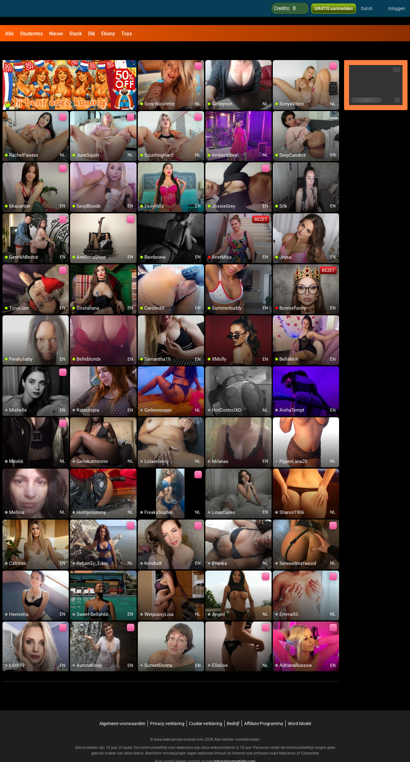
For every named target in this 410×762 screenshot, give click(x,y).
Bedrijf (233, 708)
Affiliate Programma (263, 708)
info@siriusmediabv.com (235, 746)
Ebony (108, 34)
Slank (75, 34)
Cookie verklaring (205, 708)
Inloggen (396, 12)
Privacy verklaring (167, 708)
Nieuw (56, 34)
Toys (126, 34)
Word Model (299, 708)
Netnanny (288, 738)
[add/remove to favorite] (142, 50)
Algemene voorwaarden (122, 708)
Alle (9, 34)
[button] (370, 12)
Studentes (31, 34)
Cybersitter (310, 738)
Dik (91, 34)
